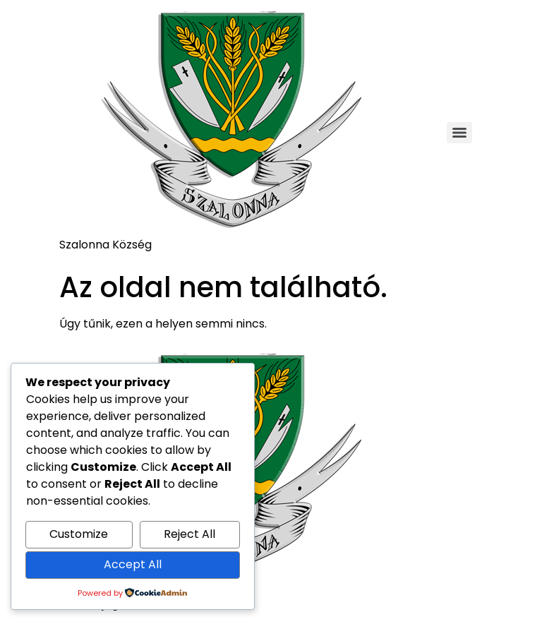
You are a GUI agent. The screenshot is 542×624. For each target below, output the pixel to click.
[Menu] (459, 132)
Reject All (189, 534)
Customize (78, 534)
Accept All (133, 564)
